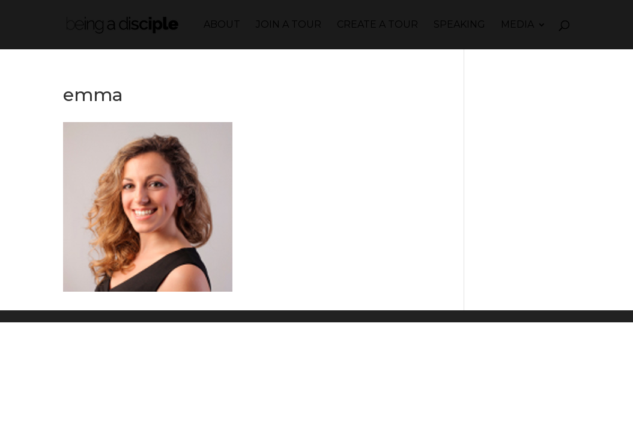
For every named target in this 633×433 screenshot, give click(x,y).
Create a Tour (377, 25)
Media (517, 25)
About (222, 25)
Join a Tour (288, 25)
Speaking (459, 25)
